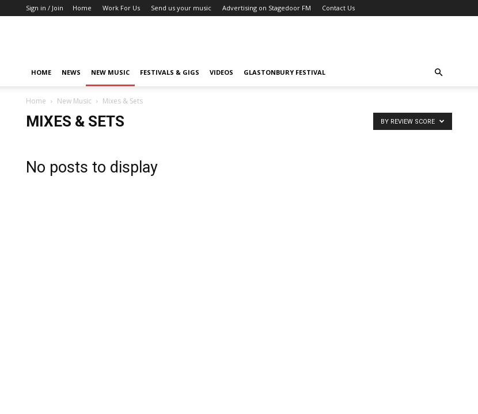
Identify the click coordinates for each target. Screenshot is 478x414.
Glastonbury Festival (284, 72)
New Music (110, 72)
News (71, 72)
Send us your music (181, 7)
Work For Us (121, 7)
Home (82, 7)
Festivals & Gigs (169, 72)
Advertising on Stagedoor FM (266, 7)
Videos (221, 72)
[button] (438, 72)
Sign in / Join (44, 7)
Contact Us (338, 7)
